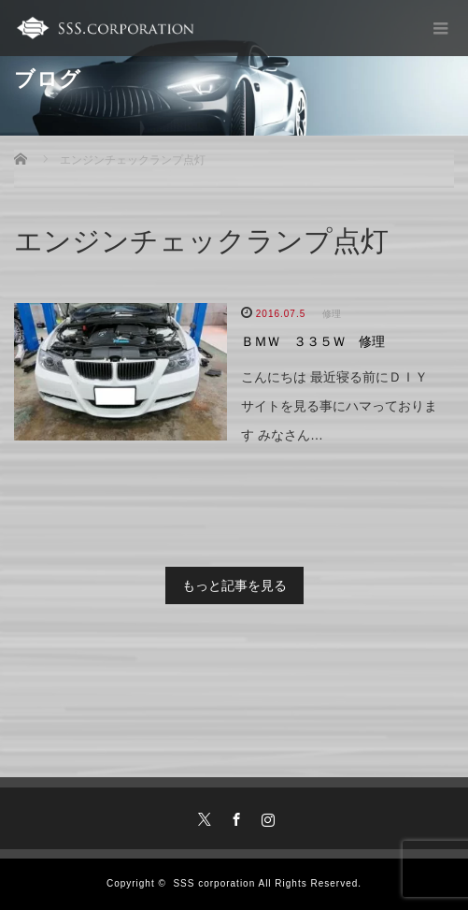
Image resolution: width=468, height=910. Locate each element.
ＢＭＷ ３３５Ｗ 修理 (313, 341)
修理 (331, 314)
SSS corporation (214, 883)
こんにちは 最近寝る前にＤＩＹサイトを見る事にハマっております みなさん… (339, 405)
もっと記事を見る (234, 585)
